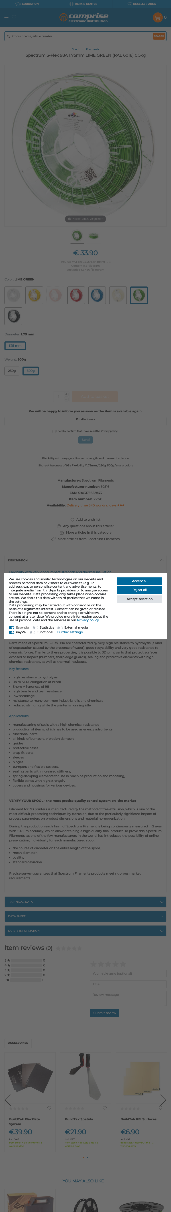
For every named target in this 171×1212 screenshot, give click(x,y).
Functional (45, 632)
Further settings (70, 632)
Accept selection (140, 599)
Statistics (47, 627)
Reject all (139, 590)
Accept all (139, 581)
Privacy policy (88, 620)
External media (76, 627)
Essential (23, 627)
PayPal (21, 632)
